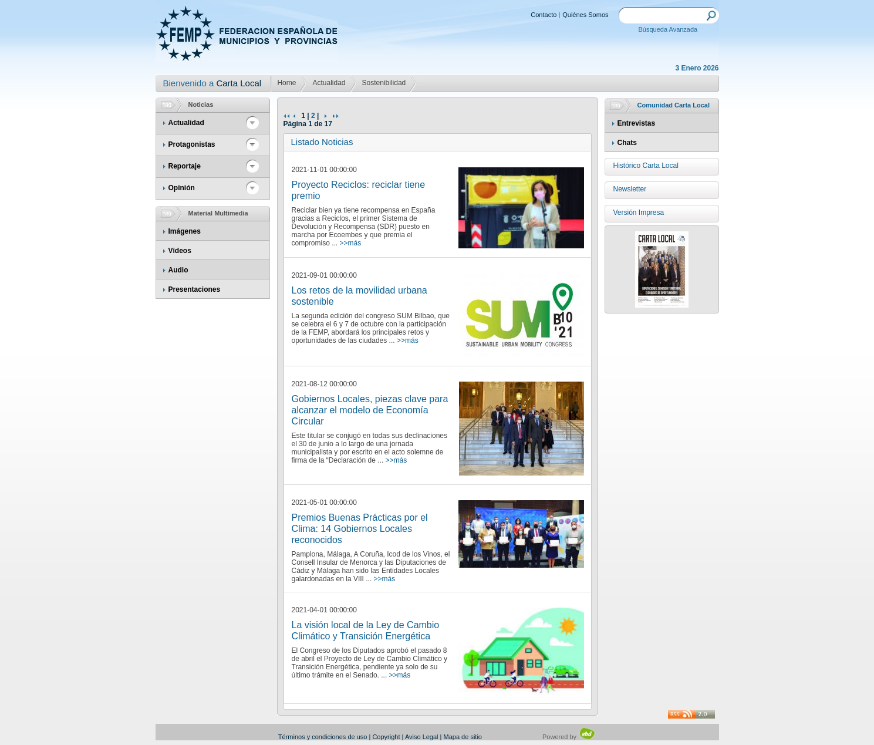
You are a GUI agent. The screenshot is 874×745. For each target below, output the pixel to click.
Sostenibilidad (384, 83)
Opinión (181, 188)
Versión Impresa (638, 212)
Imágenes (184, 231)
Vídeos (179, 251)
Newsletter (630, 189)
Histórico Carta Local (646, 165)
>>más (351, 243)
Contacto (543, 14)
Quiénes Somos (585, 14)
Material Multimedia (218, 213)
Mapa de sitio (463, 736)
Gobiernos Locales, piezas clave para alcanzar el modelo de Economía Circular (370, 410)
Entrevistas (636, 123)
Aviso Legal (421, 736)
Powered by (569, 736)
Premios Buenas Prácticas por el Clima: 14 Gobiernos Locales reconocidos (360, 529)
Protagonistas (191, 144)
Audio (178, 270)
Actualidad (328, 83)
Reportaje (184, 166)
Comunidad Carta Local (673, 105)
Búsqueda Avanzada (668, 29)
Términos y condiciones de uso (322, 736)
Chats (627, 143)
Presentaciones (194, 289)
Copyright (386, 736)
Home (286, 83)
